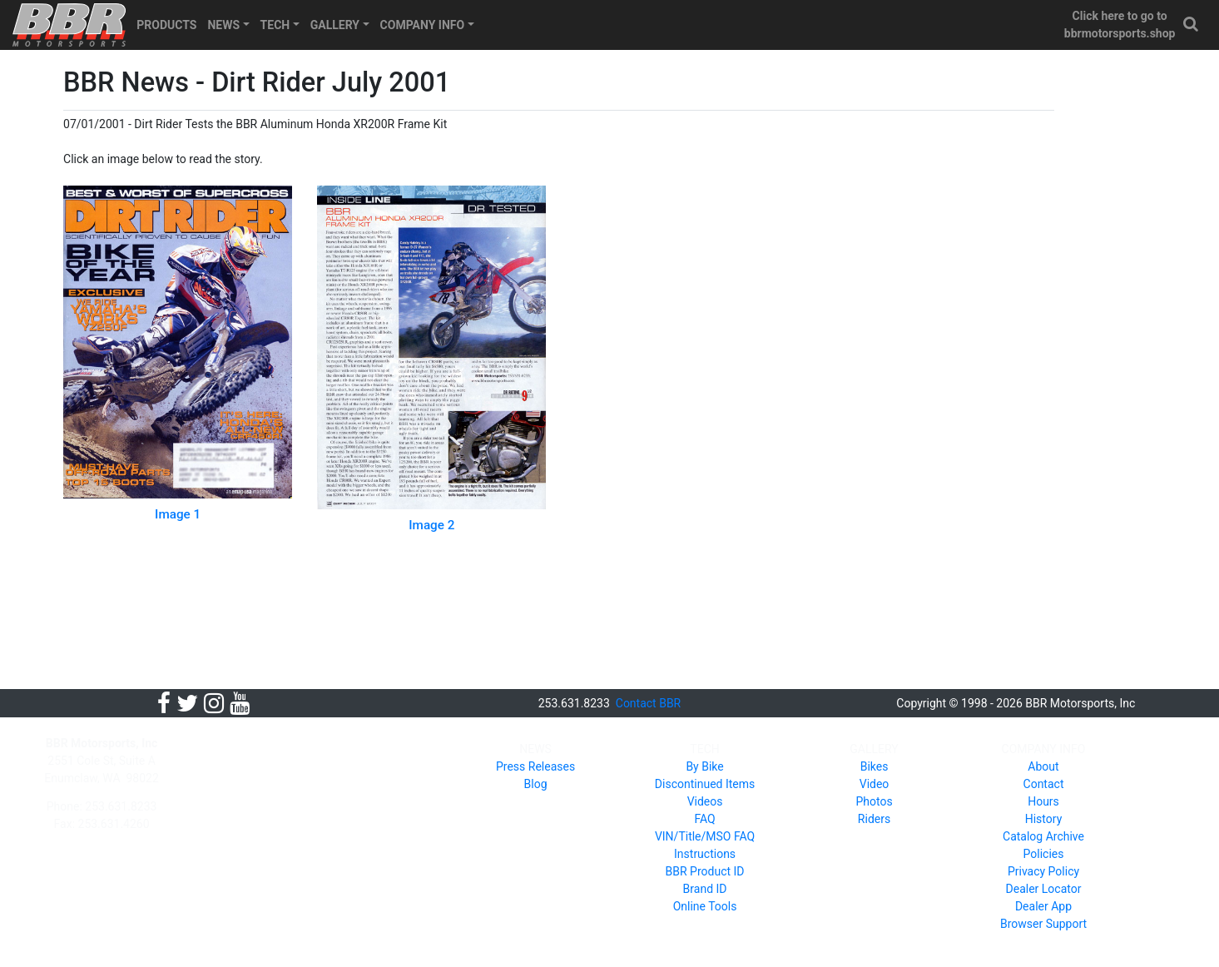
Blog (536, 784)
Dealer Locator (1044, 888)
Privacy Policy (1043, 871)
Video (874, 784)
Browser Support (1043, 923)
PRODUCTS (166, 25)
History (1044, 819)
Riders (874, 819)
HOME (239, 749)
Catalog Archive (1043, 836)
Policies (1043, 853)
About (1043, 766)
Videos (705, 801)
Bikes (874, 766)
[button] (1191, 24)
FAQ (704, 819)
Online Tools (705, 906)
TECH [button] (275, 25)
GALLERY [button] (334, 25)
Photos (873, 801)
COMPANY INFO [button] (422, 25)
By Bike (704, 766)
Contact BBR (648, 703)
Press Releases (535, 766)
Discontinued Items (705, 784)
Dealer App (1043, 906)
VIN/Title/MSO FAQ (705, 836)
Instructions (705, 853)
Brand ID (705, 888)
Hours (1043, 801)
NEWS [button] (223, 25)
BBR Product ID (705, 871)
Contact (1043, 784)
